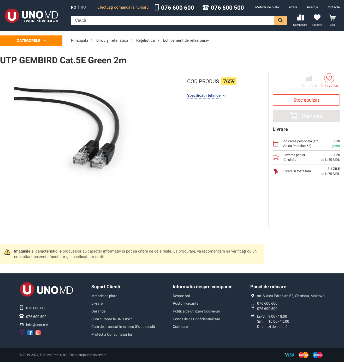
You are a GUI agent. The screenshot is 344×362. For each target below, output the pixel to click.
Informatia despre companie (203, 286)
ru (83, 7)
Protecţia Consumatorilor (111, 334)
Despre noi (181, 296)
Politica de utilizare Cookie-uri (196, 311)
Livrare (292, 7)
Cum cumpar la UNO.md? (111, 319)
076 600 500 (227, 8)
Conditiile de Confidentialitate (196, 319)
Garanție (312, 7)
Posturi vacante (185, 303)
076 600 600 (177, 8)
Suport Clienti (105, 286)
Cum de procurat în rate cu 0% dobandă (123, 326)
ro (73, 7)
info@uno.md (37, 325)
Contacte (333, 7)
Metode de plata (267, 7)
